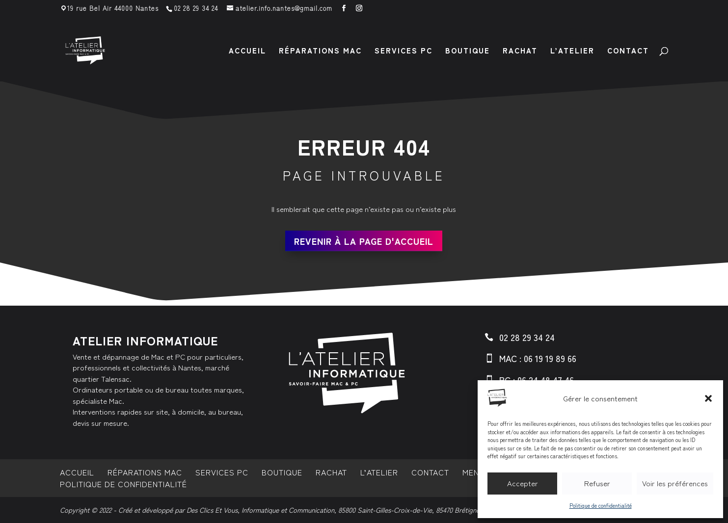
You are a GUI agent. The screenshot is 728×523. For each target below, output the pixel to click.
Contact (628, 51)
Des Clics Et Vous (212, 510)
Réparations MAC (320, 51)
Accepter (522, 483)
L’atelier (572, 51)
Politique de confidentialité (600, 505)
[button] (708, 398)
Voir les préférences (675, 483)
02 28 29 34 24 (196, 8)
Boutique (467, 51)
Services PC (403, 51)
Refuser (597, 483)
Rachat (520, 51)
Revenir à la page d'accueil (363, 241)
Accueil (247, 51)
